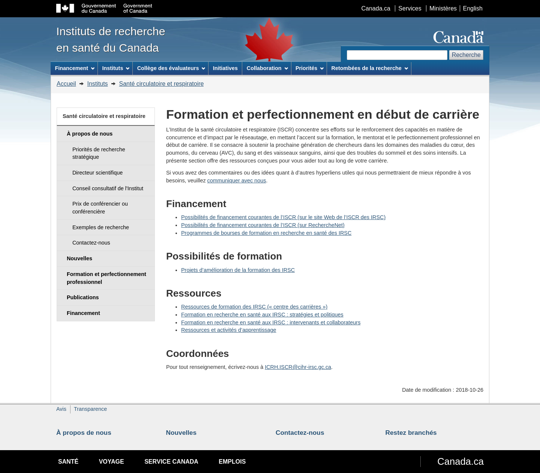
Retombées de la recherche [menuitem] (370, 68)
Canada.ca (376, 8)
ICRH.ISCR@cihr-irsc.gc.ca (298, 367)
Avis (61, 409)
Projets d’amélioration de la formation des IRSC (238, 270)
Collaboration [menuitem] (267, 68)
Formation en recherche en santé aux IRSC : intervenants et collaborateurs (270, 322)
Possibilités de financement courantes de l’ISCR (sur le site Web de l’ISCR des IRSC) (283, 217)
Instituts (97, 84)
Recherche (466, 55)
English (473, 8)
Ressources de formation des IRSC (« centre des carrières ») (254, 307)
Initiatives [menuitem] (225, 68)
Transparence (90, 409)
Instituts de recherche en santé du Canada (110, 39)
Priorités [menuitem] (310, 68)
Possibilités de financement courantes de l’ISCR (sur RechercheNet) (263, 225)
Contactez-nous (300, 432)
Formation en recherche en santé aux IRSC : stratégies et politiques (262, 315)
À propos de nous (83, 432)
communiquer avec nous (236, 181)
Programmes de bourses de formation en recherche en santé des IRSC (266, 233)
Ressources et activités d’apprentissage (228, 330)
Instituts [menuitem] (115, 68)
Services (409, 8)
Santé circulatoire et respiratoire (161, 84)
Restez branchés (411, 432)
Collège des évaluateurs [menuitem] (171, 68)
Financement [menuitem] (74, 68)
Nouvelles (181, 432)
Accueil (66, 84)
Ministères (443, 8)
